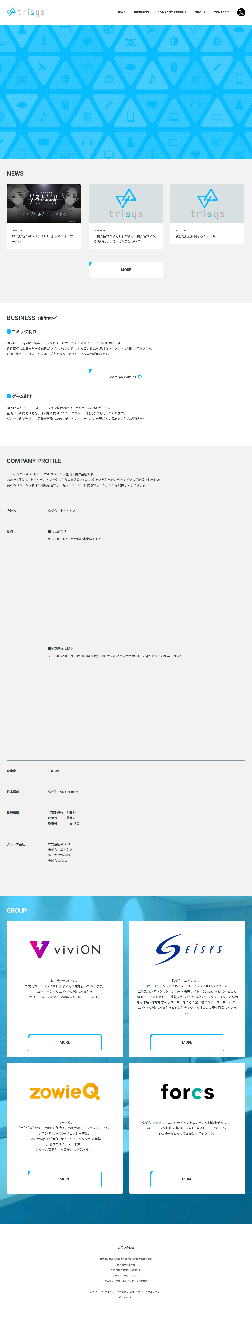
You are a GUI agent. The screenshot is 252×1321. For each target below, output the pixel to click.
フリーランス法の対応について (126, 1275)
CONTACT (221, 12)
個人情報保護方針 (126, 1264)
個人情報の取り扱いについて (126, 1269)
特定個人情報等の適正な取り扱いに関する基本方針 (126, 1259)
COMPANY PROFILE (172, 12)
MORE (126, 270)
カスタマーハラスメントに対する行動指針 (126, 1280)
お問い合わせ (126, 1247)
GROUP (200, 12)
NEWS (121, 12)
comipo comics (126, 377)
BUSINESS (141, 12)
